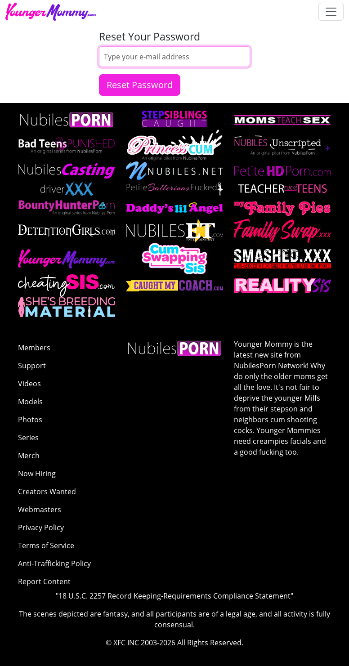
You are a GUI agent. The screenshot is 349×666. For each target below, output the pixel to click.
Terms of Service (46, 545)
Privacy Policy (41, 527)
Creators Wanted (47, 491)
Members (34, 348)
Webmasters (39, 509)
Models (30, 402)
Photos (30, 420)
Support (32, 366)
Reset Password (140, 85)
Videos (29, 384)
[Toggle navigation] (331, 12)
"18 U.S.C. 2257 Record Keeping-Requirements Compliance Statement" (174, 596)
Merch (29, 455)
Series (28, 438)
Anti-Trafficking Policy (54, 563)
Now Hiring (37, 473)
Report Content (44, 581)
